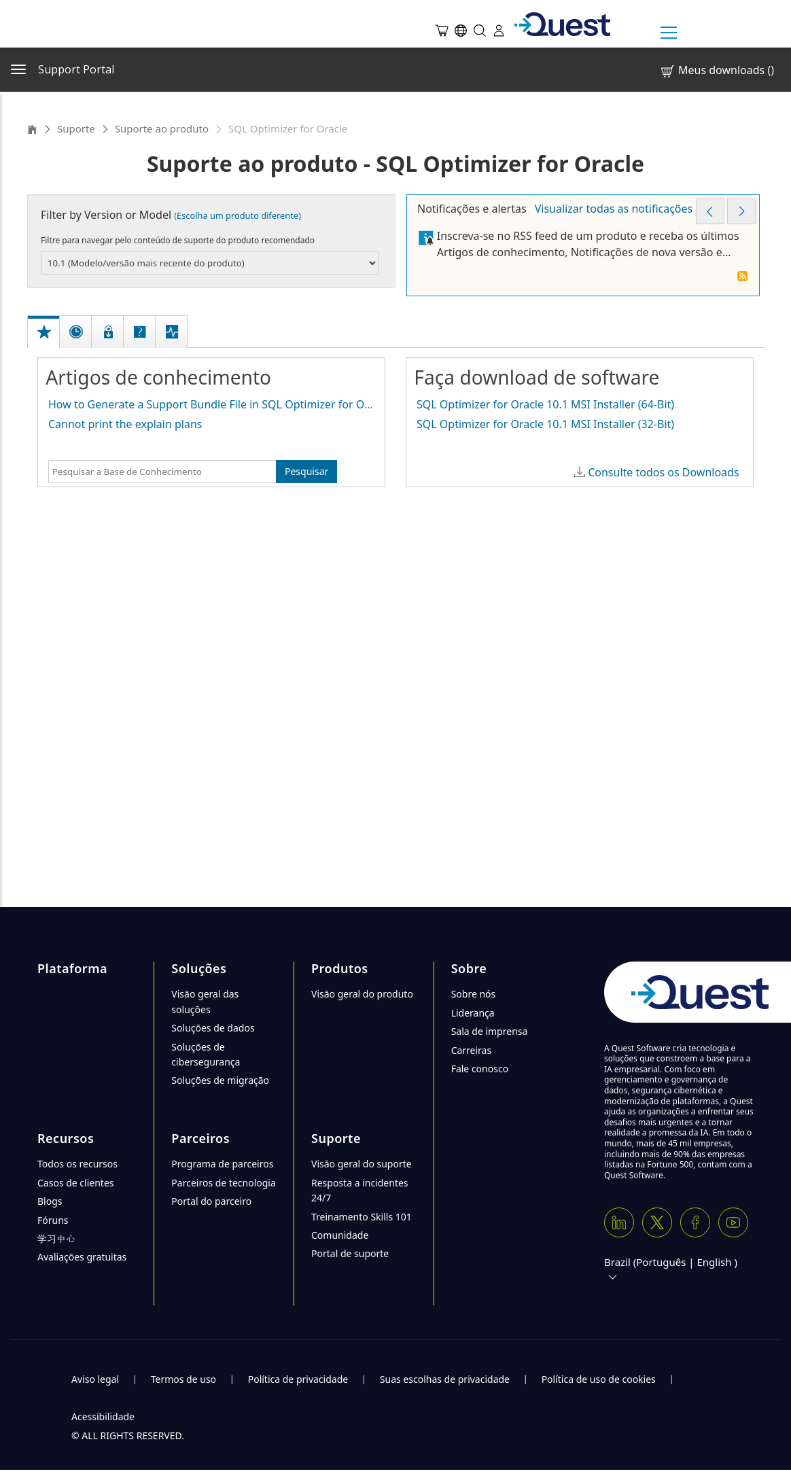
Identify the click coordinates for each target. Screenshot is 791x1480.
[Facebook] (695, 1222)
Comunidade (339, 1235)
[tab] (44, 317)
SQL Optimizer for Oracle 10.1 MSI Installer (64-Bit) (545, 404)
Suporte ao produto (162, 128)
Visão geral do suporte (361, 1163)
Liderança (473, 1012)
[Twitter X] (657, 1222)
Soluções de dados (212, 1027)
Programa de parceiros (222, 1163)
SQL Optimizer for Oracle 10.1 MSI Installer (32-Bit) (545, 424)
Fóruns (53, 1220)
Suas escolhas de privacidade (445, 1379)
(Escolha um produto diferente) (237, 215)
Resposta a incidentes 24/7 (359, 1190)
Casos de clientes (75, 1182)
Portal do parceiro (211, 1201)
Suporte (76, 128)
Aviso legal (95, 1379)
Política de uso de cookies (599, 1379)
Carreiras (471, 1050)
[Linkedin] (619, 1222)
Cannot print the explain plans (125, 424)
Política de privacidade (298, 1379)
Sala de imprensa (489, 1031)
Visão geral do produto (362, 993)
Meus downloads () (716, 70)
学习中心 (56, 1238)
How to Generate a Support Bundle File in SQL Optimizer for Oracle (218, 404)
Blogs (50, 1201)
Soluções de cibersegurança (205, 1054)
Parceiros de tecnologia (223, 1182)
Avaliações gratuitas (81, 1256)
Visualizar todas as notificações (613, 208)
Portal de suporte (350, 1253)
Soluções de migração (220, 1080)
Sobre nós (473, 993)
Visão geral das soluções (205, 1001)
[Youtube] (733, 1222)
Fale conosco (479, 1068)
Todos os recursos (77, 1163)
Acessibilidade (103, 1416)
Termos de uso (183, 1379)
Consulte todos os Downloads (663, 472)
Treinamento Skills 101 (361, 1216)
